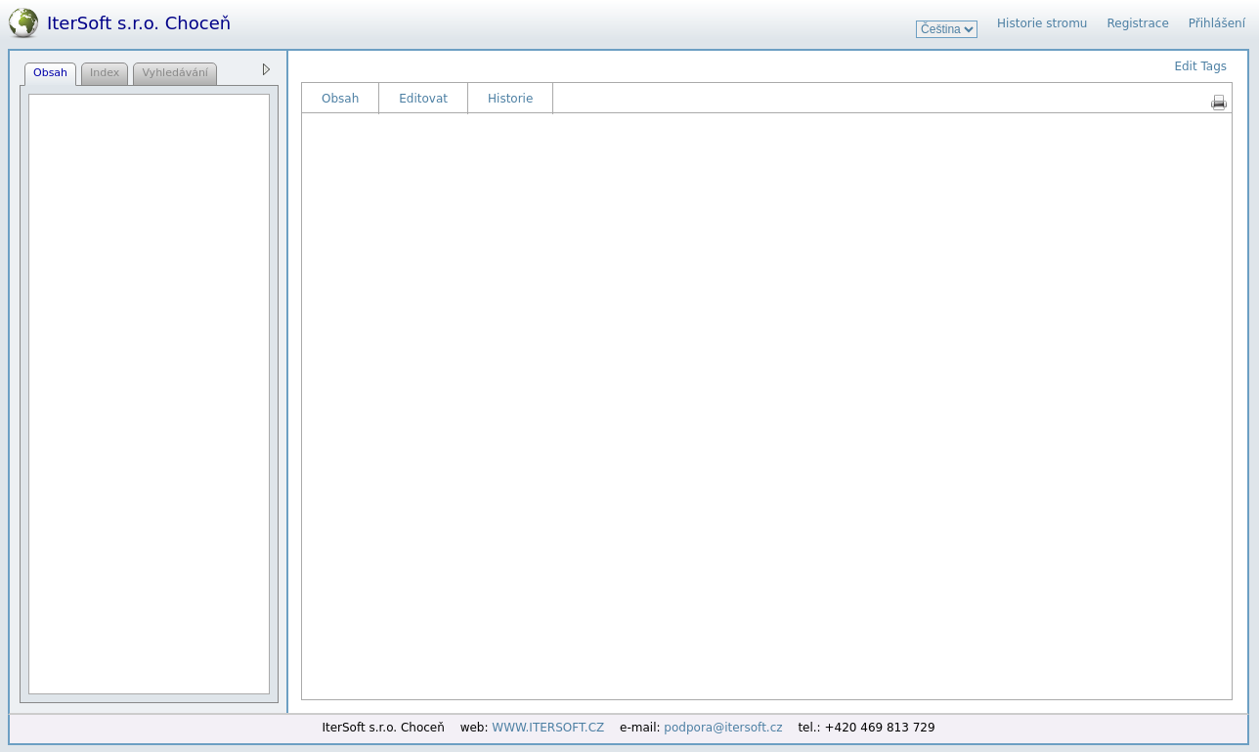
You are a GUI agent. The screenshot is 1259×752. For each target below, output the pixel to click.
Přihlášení (1217, 23)
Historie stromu (1042, 23)
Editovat (423, 98)
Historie (510, 98)
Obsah (340, 98)
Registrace (1137, 23)
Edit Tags (1200, 66)
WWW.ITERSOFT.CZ (548, 727)
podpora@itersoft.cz (723, 727)
